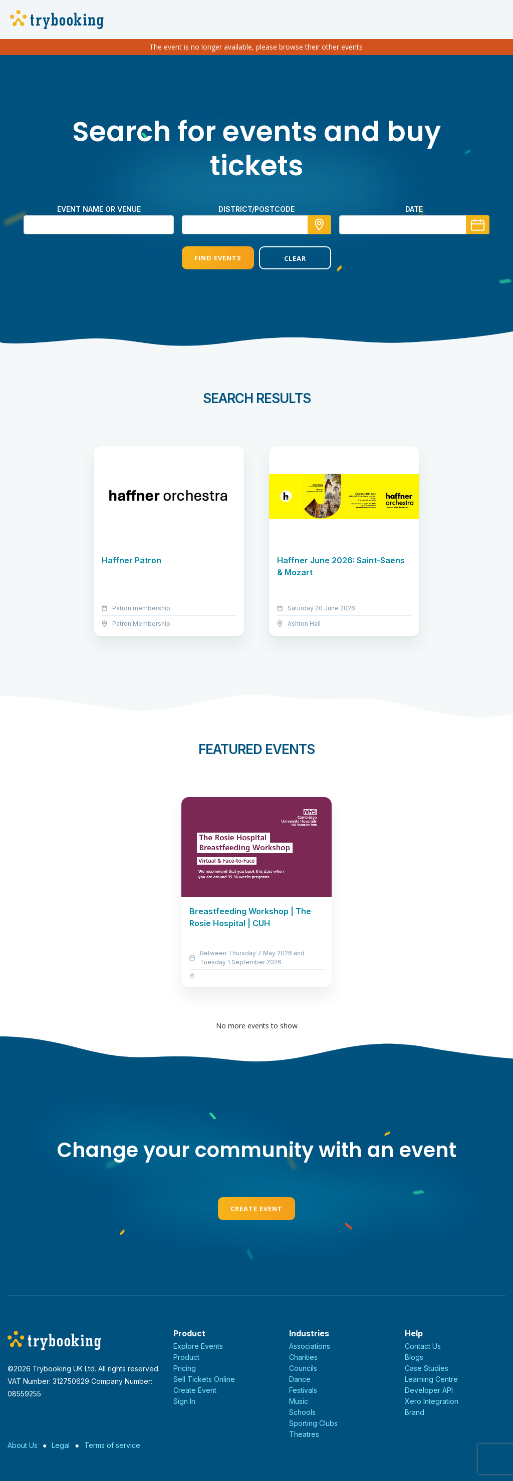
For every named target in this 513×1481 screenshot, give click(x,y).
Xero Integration (431, 1401)
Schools (302, 1412)
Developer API (429, 1390)
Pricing (184, 1368)
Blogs (414, 1357)
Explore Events (198, 1346)
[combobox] (256, 224)
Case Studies (426, 1368)
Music (298, 1401)
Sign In (184, 1401)
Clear (295, 258)
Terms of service (112, 1445)
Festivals (303, 1390)
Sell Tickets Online (204, 1379)
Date (414, 209)
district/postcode (256, 209)
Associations (309, 1346)
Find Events (217, 257)
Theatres (304, 1434)
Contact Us (423, 1346)
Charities (303, 1357)
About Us (23, 1445)
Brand (414, 1412)
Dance (300, 1379)
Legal (61, 1445)
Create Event (256, 1208)
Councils (303, 1368)
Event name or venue (99, 209)
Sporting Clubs (313, 1423)
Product (186, 1357)
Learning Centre (431, 1379)
